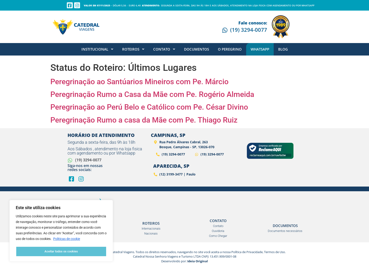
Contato (218, 226)
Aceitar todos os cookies (61, 251)
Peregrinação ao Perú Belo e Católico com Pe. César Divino (149, 107)
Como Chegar (218, 236)
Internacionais (151, 228)
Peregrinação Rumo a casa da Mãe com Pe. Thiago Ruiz (143, 120)
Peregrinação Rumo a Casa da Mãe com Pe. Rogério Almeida (152, 94)
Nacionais (151, 233)
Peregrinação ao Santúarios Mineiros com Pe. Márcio (139, 81)
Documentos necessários (285, 231)
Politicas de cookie (66, 240)
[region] (61, 231)
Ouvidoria (218, 231)
